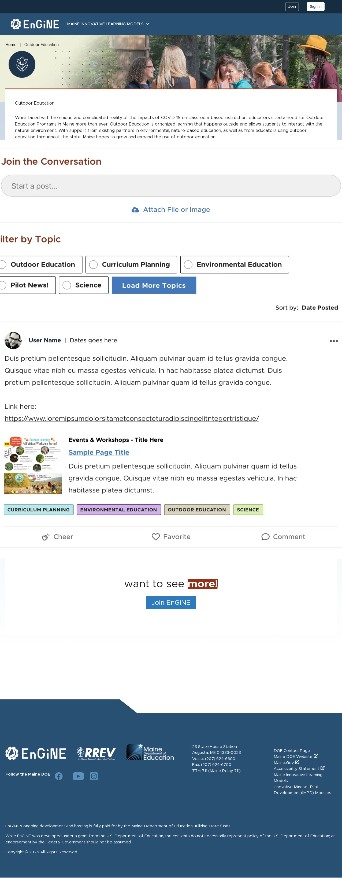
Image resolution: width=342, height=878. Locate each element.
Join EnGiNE (171, 602)
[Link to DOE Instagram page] (94, 776)
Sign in (316, 7)
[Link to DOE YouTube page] (76, 776)
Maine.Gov (284, 763)
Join (292, 7)
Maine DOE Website (293, 757)
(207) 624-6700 (216, 765)
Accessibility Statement (296, 769)
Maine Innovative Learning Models (105, 24)
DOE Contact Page (292, 751)
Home (11, 44)
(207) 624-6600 (220, 759)
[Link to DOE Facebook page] (58, 776)
